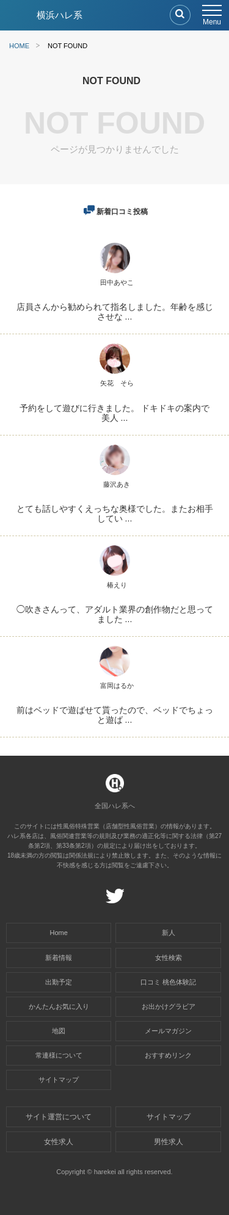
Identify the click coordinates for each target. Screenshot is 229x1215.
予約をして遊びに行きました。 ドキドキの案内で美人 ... (115, 413)
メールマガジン (168, 1030)
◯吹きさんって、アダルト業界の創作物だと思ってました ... (114, 614)
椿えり (117, 585)
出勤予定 (58, 982)
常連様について (58, 1055)
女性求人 (58, 1142)
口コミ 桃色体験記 (168, 982)
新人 (168, 932)
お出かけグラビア (168, 1006)
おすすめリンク (168, 1055)
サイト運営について (59, 1117)
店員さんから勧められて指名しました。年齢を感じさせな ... (114, 311)
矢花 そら (117, 383)
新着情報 (58, 957)
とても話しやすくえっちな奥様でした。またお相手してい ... (114, 513)
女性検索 (168, 957)
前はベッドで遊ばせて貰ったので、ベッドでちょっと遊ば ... (114, 715)
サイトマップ (58, 1079)
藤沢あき (116, 484)
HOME (19, 45)
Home (59, 932)
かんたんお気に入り (59, 1006)
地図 (58, 1030)
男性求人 (168, 1142)
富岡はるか (117, 685)
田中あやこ (117, 282)
